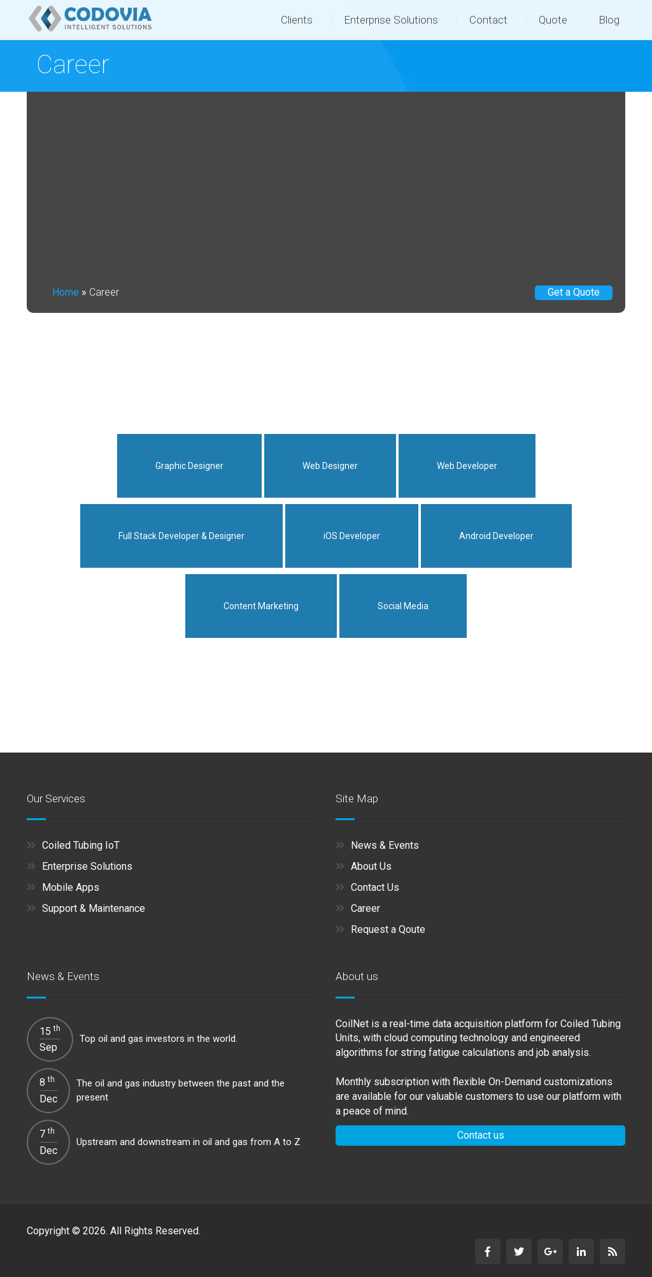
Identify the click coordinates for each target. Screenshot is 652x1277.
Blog (609, 19)
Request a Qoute (388, 929)
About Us (371, 866)
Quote (553, 19)
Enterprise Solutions (391, 19)
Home (65, 292)
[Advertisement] (326, 187)
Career (365, 908)
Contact (488, 19)
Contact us (480, 1135)
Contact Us (375, 887)
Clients (297, 19)
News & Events (385, 845)
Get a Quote (574, 292)
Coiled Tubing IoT (81, 845)
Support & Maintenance (93, 908)
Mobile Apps (70, 887)
